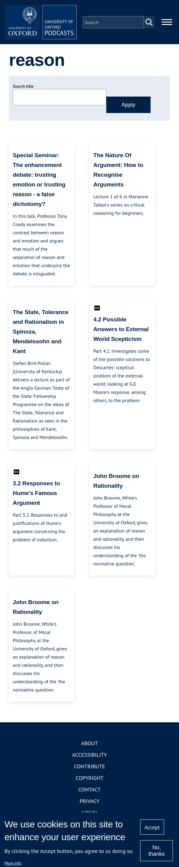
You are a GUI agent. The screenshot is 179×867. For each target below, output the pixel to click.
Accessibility (89, 755)
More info (13, 863)
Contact (90, 790)
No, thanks (156, 850)
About (89, 744)
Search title (23, 87)
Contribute (89, 767)
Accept (152, 827)
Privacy (89, 802)
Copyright (90, 779)
